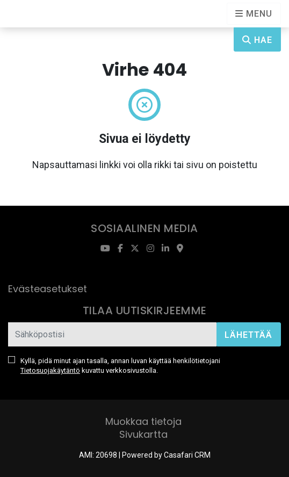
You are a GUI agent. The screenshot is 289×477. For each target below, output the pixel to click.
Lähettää (248, 335)
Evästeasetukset (47, 288)
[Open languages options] (254, 14)
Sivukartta (143, 434)
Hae (257, 40)
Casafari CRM (187, 455)
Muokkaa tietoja (143, 421)
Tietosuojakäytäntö (50, 370)
